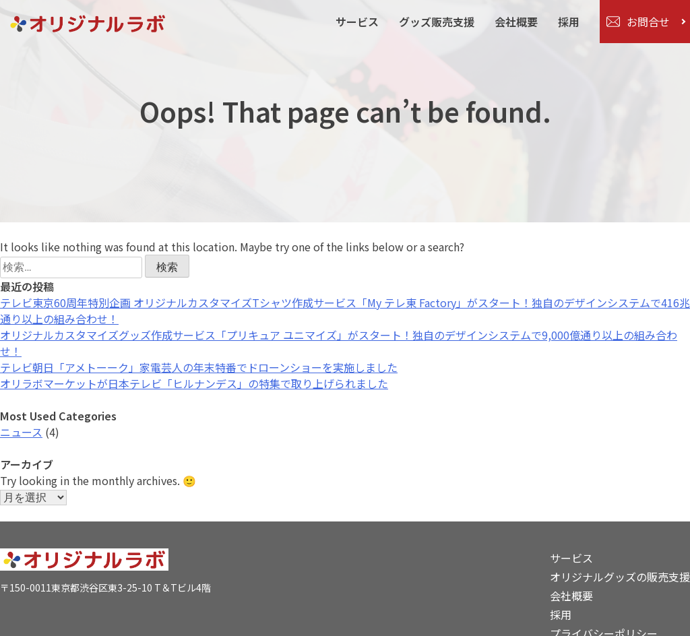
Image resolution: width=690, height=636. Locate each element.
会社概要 (516, 21)
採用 (568, 21)
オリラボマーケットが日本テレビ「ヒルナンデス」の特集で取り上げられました (194, 383)
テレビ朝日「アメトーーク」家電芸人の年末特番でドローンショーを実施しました (199, 367)
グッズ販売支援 (436, 21)
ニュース (21, 432)
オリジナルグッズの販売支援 (620, 577)
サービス (357, 21)
